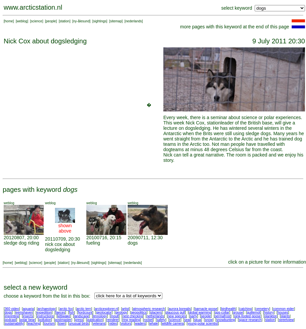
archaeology (47, 309)
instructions (45, 316)
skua (197, 320)
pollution (45, 320)
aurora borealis (180, 309)
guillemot (253, 312)
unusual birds (79, 323)
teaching (33, 323)
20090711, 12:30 (145, 237)
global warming (200, 312)
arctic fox (66, 309)
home (9, 21)
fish (71, 312)
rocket (148, 320)
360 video (12, 309)
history (269, 312)
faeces (60, 312)
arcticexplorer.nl (106, 309)
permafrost (223, 316)
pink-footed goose (247, 316)
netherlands (155, 316)
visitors (126, 323)
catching (245, 309)
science (36, 21)
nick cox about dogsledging (60, 247)
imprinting (12, 316)
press (79, 320)
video (113, 323)
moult (115, 316)
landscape (81, 316)
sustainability (14, 323)
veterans (99, 323)
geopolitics (138, 312)
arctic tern (84, 309)
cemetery (262, 309)
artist (125, 309)
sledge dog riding (21, 243)
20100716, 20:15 (103, 237)
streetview (286, 320)
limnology (100, 316)
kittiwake (63, 316)
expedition (44, 312)
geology (121, 312)
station (64, 21)
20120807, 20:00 (21, 237)
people (51, 21)
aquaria (28, 309)
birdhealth (228, 309)
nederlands (133, 21)
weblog (22, 21)
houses (282, 312)
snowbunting (225, 320)
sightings (99, 21)
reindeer (113, 320)
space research (250, 320)
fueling (93, 243)
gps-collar (222, 312)
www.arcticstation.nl (33, 7)
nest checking (132, 316)
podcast (10, 320)
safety (161, 320)
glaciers (156, 312)
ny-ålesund (81, 21)
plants (285, 316)
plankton (270, 316)
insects (28, 316)
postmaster (63, 320)
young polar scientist (203, 323)
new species (177, 316)
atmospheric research (149, 309)
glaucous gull (175, 312)
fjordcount (85, 312)
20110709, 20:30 (62, 239)
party (193, 316)
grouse (238, 312)
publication (95, 320)
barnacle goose (206, 309)
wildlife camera (173, 323)
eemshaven (24, 312)
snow (208, 320)
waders (140, 323)
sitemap (116, 21)
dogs (133, 243)
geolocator (104, 312)
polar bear (27, 320)
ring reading (131, 320)
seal (187, 320)
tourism (49, 323)
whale (153, 323)
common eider (283, 309)
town (61, 323)
